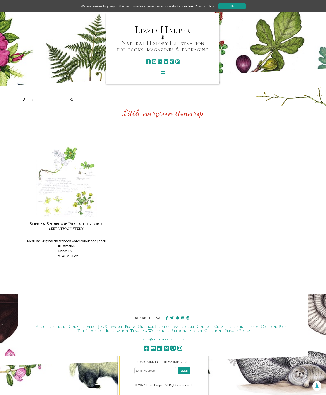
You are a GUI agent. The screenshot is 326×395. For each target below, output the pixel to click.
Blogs (130, 326)
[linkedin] (160, 62)
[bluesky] (166, 62)
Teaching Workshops (149, 330)
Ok (233, 6)
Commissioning (82, 326)
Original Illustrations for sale (166, 326)
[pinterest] (172, 62)
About (41, 326)
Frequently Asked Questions (196, 330)
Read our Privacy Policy (199, 6)
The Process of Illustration (102, 330)
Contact (204, 326)
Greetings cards (244, 326)
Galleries (58, 326)
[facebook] (148, 62)
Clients (221, 326)
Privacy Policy (238, 330)
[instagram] (177, 62)
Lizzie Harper (163, 30)
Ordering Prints (275, 326)
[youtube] (154, 62)
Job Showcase (110, 326)
